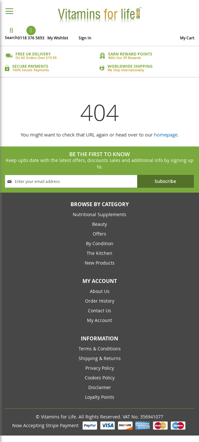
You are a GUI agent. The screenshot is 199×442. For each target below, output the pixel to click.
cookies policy (100, 378)
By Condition (99, 243)
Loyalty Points (99, 397)
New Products (100, 263)
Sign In (85, 38)
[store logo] (99, 15)
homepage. (166, 134)
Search (11, 37)
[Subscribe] (165, 181)
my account (99, 320)
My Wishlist (57, 38)
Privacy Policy (99, 368)
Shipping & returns (100, 358)
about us (99, 291)
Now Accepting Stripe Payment (46, 425)
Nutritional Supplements (99, 214)
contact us (99, 310)
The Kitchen (99, 253)
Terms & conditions (100, 349)
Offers (99, 234)
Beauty (99, 224)
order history (99, 301)
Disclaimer (99, 387)
